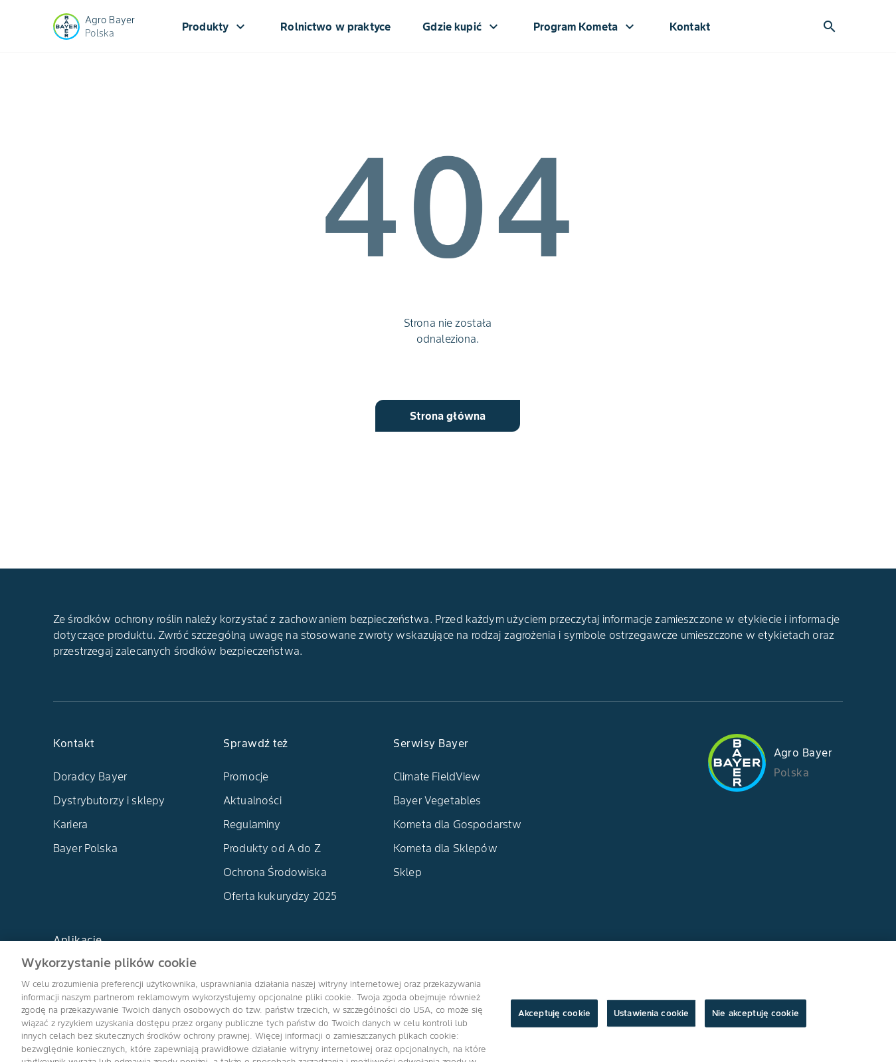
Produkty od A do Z (272, 848)
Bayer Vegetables (437, 800)
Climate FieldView (437, 776)
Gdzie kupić (461, 27)
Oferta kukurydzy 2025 (280, 896)
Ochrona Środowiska (275, 872)
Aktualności (252, 800)
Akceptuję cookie (554, 1021)
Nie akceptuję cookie (755, 1021)
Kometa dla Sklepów (445, 848)
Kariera (70, 824)
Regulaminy (252, 824)
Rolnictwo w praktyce (335, 26)
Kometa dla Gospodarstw (457, 824)
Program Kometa (585, 27)
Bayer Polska (85, 848)
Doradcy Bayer (90, 776)
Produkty (215, 27)
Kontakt (690, 26)
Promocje (245, 776)
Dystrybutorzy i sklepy (109, 800)
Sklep (407, 872)
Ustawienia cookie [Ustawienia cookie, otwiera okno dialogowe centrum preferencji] (651, 1021)
